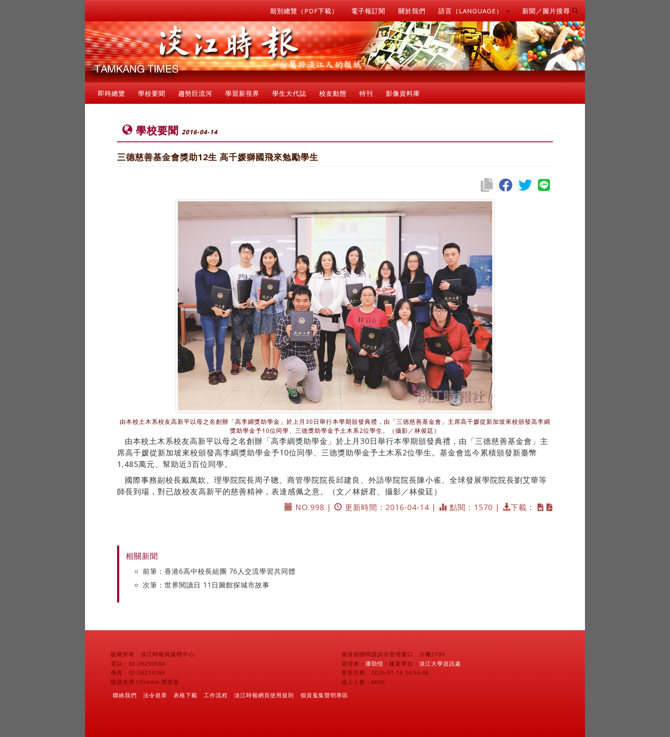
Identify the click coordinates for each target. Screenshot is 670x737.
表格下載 (185, 695)
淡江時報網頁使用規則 (264, 695)
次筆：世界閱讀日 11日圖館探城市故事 (206, 585)
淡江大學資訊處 (440, 663)
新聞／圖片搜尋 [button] (550, 10)
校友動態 (333, 93)
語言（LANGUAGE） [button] (473, 10)
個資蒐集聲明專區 (324, 695)
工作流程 (216, 695)
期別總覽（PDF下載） (304, 10)
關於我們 (412, 10)
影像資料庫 (403, 93)
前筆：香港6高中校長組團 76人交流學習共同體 (219, 571)
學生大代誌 (289, 93)
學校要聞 (151, 93)
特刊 (366, 93)
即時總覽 (111, 93)
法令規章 (155, 695)
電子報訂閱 (368, 10)
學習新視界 (242, 93)
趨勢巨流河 (195, 93)
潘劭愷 (374, 663)
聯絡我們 (125, 695)
